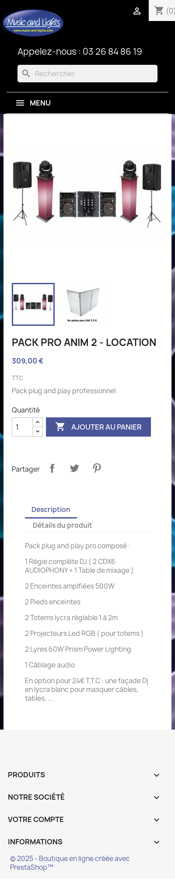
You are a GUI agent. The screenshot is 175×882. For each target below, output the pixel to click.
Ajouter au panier (98, 427)
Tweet (74, 468)
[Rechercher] (88, 73)
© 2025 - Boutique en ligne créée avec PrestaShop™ (70, 863)
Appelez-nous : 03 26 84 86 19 (80, 51)
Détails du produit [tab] (62, 525)
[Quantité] (22, 427)
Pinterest (96, 468)
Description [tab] (51, 509)
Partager (52, 468)
